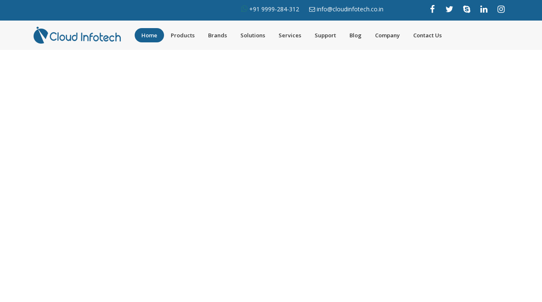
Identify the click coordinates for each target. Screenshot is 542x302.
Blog (355, 35)
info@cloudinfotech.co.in (350, 9)
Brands (217, 35)
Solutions (252, 35)
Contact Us (427, 35)
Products (183, 35)
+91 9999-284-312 (273, 9)
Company (387, 35)
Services (290, 35)
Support (325, 35)
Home (149, 35)
